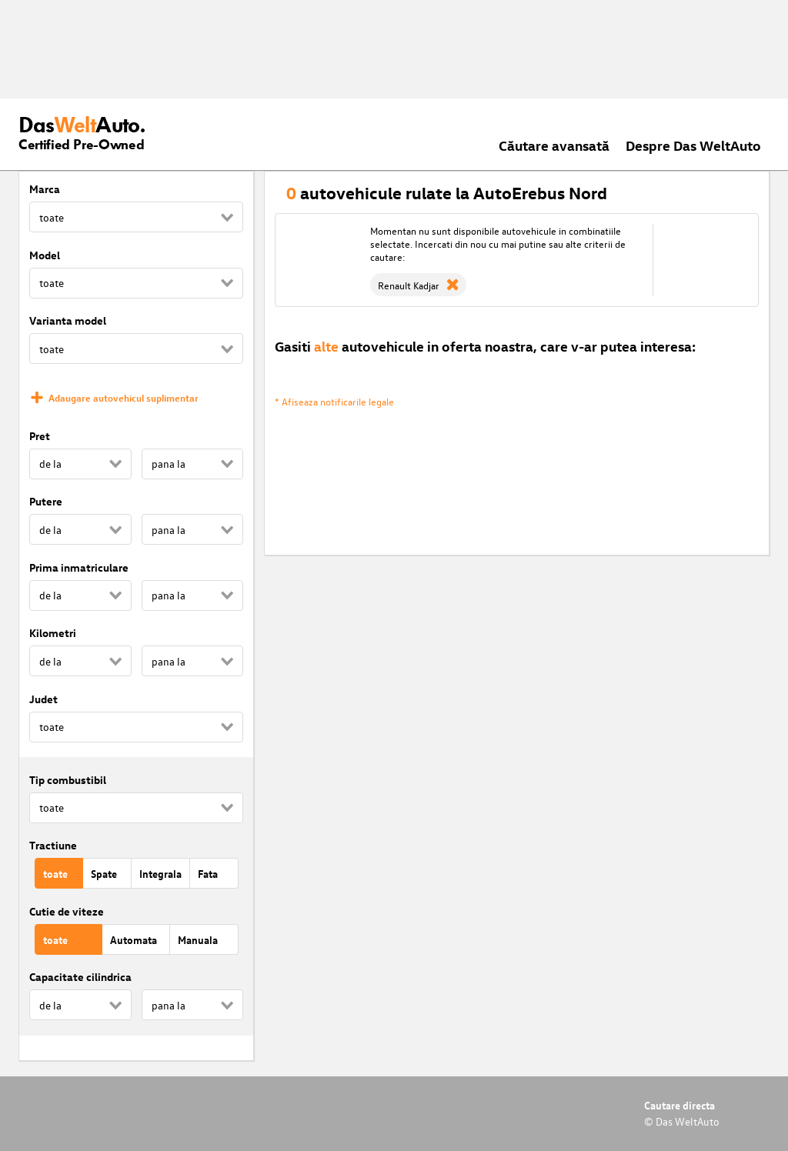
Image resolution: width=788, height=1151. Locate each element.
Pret (39, 436)
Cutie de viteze (66, 911)
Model (44, 255)
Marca (44, 189)
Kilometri (52, 633)
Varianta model (67, 320)
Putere (45, 501)
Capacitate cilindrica (80, 976)
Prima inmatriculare (79, 567)
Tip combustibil (67, 779)
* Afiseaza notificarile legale (334, 401)
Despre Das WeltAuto (693, 145)
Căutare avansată (554, 145)
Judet (43, 699)
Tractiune (53, 845)
